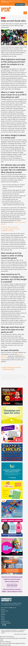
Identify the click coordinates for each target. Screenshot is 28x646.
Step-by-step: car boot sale (10, 227)
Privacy (3, 618)
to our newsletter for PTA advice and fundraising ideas (12, 2)
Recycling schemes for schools (10, 229)
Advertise (3, 614)
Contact (3, 612)
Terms (2, 616)
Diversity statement (6, 623)
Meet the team (4, 611)
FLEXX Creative (24, 634)
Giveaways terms (5, 621)
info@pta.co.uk (12, 607)
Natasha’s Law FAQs (7, 230)
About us (3, 609)
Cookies (3, 619)
